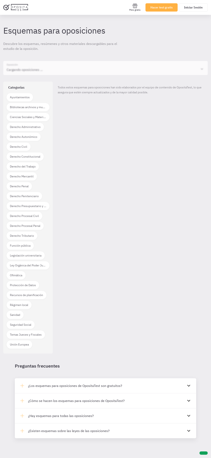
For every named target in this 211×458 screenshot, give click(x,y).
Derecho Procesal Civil (24, 216)
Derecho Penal (19, 186)
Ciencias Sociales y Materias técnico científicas (29, 117)
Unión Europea (19, 344)
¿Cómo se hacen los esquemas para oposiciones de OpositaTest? (76, 401)
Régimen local (19, 305)
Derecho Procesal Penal (25, 226)
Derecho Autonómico (23, 137)
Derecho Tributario (22, 236)
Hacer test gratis (161, 7)
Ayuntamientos (20, 97)
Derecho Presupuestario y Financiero (29, 206)
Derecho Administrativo (25, 127)
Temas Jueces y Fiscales (26, 334)
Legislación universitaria (25, 255)
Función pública (20, 245)
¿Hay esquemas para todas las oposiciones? (61, 416)
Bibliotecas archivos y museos (29, 107)
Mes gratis (135, 7)
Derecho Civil (18, 147)
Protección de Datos (23, 285)
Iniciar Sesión (193, 7)
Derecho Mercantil (22, 176)
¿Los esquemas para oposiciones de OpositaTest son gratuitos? (75, 386)
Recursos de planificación (26, 295)
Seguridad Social (20, 325)
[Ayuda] (203, 453)
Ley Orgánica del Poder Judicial (29, 265)
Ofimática (16, 275)
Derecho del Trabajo (23, 166)
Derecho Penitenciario (24, 196)
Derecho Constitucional (25, 156)
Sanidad (15, 315)
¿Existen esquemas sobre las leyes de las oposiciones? (69, 431)
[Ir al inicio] (15, 7)
